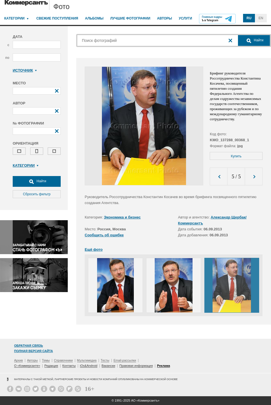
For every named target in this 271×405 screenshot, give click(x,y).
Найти (36, 181)
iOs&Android (88, 365)
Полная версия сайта (33, 351)
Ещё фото (93, 249)
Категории (14, 18)
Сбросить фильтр (37, 194)
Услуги (185, 18)
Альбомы (94, 18)
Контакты (69, 365)
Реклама (163, 365)
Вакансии (108, 365)
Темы (46, 360)
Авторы (164, 18)
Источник (25, 70)
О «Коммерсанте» (27, 365)
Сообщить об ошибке (104, 235)
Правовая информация (136, 365)
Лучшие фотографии (130, 18)
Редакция (51, 365)
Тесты (105, 360)
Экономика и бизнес (122, 217)
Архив (18, 360)
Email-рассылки (124, 360)
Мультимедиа (87, 360)
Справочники (63, 360)
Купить (236, 156)
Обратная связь (28, 345)
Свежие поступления (57, 18)
